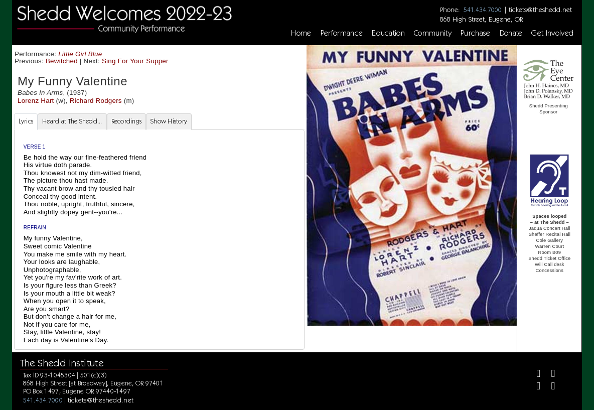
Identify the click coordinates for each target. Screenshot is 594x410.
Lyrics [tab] (26, 121)
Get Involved (552, 33)
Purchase (476, 33)
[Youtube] (549, 387)
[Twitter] (549, 374)
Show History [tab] (169, 121)
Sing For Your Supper (135, 61)
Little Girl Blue (80, 54)
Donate (511, 33)
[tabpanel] (159, 239)
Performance (342, 33)
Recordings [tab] (126, 121)
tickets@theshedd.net (540, 10)
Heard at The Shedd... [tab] (72, 121)
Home (301, 33)
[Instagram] (534, 387)
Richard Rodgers (96, 100)
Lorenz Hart (36, 100)
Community (433, 33)
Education (388, 33)
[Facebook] (534, 374)
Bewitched (62, 61)
